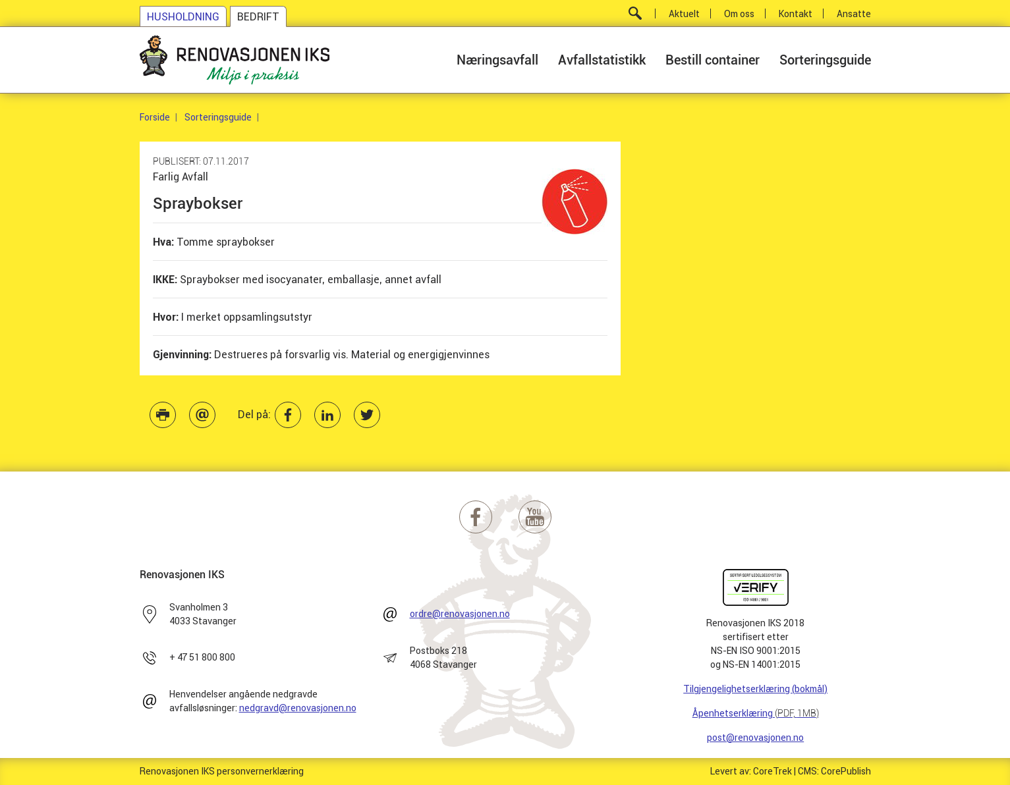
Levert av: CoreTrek (751, 771)
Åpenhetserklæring (755, 713)
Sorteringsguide (218, 117)
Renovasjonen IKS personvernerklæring (222, 771)
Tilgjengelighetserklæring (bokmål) (755, 689)
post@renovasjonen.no (755, 738)
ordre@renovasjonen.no (460, 614)
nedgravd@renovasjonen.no (297, 708)
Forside (155, 117)
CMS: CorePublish (834, 771)
